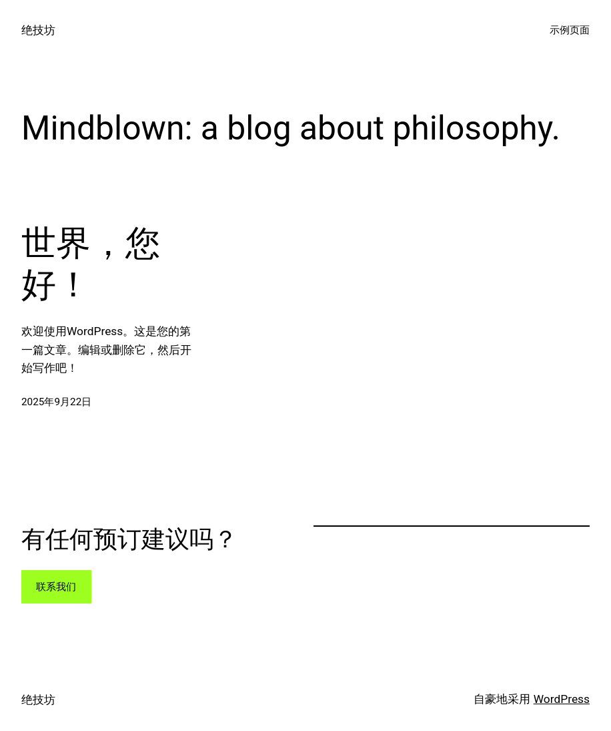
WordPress (562, 699)
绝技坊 (38, 30)
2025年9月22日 (56, 402)
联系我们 (56, 587)
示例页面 (570, 30)
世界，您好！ (90, 264)
